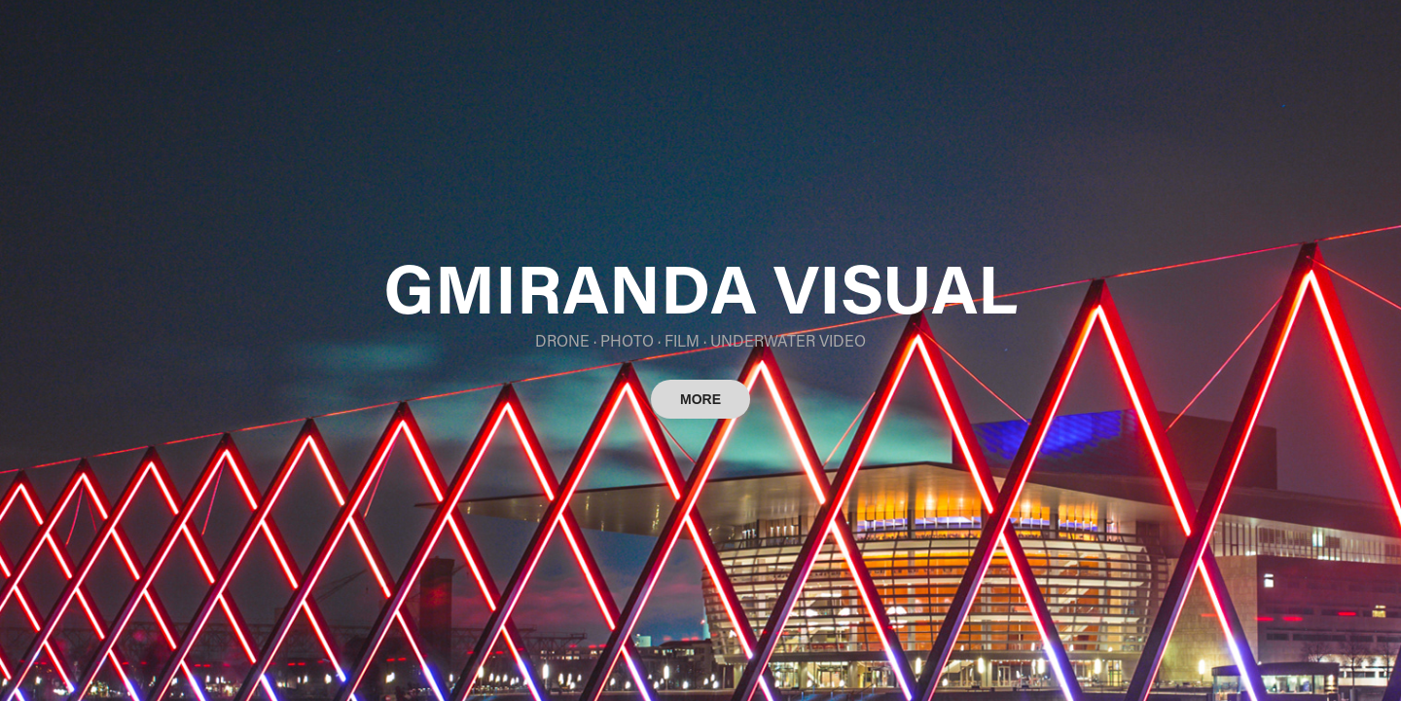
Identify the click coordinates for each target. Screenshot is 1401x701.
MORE (700, 399)
